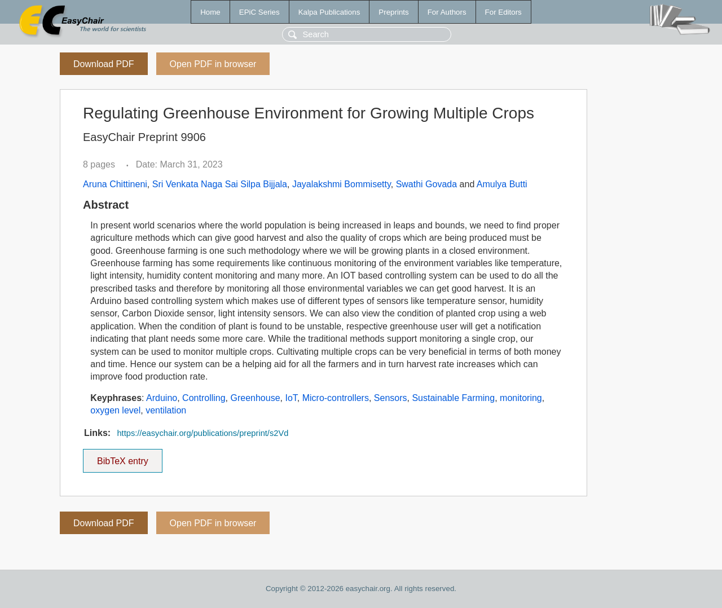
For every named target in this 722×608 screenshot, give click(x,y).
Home (210, 12)
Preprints (393, 12)
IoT (291, 398)
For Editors (503, 12)
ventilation (166, 410)
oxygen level (115, 410)
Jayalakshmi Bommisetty (341, 184)
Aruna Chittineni (115, 184)
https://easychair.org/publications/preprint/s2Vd (202, 433)
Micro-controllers (335, 398)
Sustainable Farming (453, 398)
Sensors (390, 398)
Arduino (161, 398)
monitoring (521, 398)
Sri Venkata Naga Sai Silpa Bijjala (219, 184)
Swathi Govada (426, 184)
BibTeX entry (122, 457)
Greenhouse (255, 398)
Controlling (203, 398)
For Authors (447, 12)
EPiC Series (259, 12)
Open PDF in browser (213, 64)
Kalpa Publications (329, 12)
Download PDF (103, 64)
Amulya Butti (502, 184)
